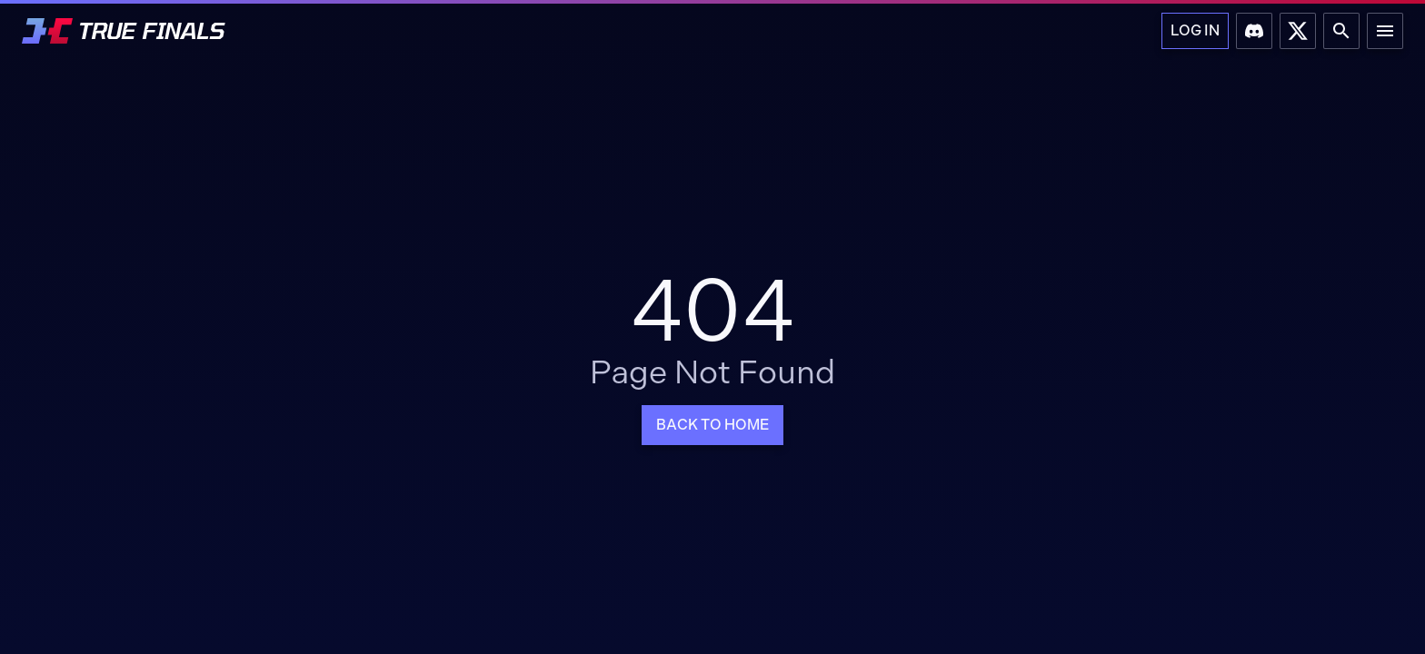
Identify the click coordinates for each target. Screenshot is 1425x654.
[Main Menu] (1385, 31)
